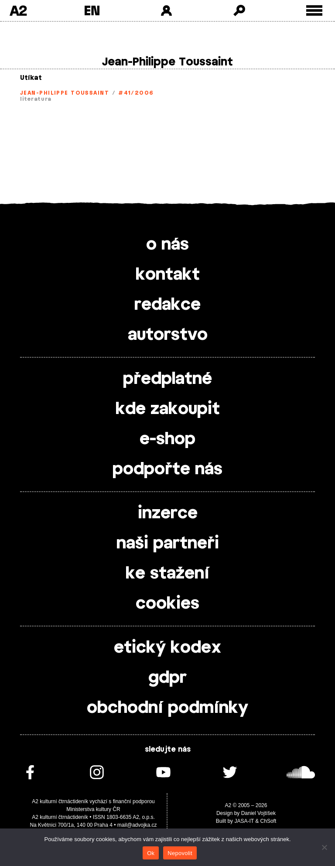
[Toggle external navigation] (314, 10)
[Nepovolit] (324, 847)
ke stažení (167, 573)
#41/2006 (136, 93)
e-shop (167, 439)
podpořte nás (167, 469)
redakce (167, 304)
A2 (18, 10)
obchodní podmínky (167, 708)
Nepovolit (180, 853)
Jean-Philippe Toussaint (64, 93)
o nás (167, 244)
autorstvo (168, 335)
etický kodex (167, 647)
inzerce (168, 513)
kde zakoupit (168, 409)
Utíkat (31, 78)
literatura (35, 99)
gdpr (167, 677)
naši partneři (167, 543)
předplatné (167, 379)
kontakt (168, 274)
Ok (150, 853)
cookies (167, 603)
